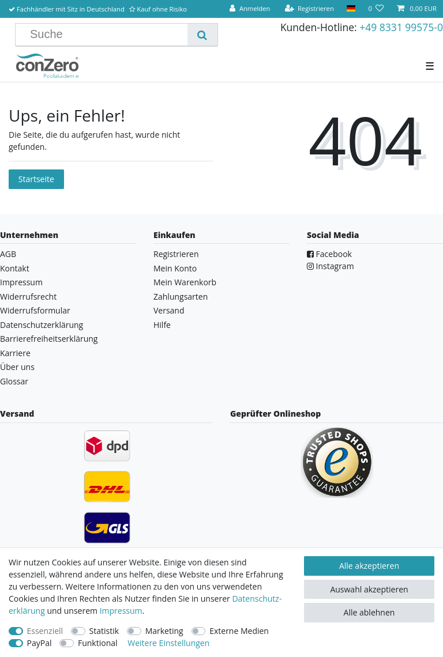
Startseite (36, 178)
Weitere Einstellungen (168, 642)
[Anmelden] (249, 9)
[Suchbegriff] (105, 35)
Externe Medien (239, 630)
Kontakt (14, 268)
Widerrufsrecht (28, 296)
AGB (8, 253)
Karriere (15, 353)
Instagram (330, 265)
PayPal (39, 642)
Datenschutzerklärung (41, 324)
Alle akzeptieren (369, 565)
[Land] (351, 9)
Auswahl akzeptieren (369, 589)
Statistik (104, 630)
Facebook (329, 253)
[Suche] (202, 35)
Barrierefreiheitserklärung (48, 338)
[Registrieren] (309, 9)
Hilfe (162, 324)
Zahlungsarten (180, 296)
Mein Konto (175, 268)
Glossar (14, 381)
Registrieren (176, 253)
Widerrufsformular (35, 310)
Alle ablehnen (369, 612)
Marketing (164, 630)
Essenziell (45, 630)
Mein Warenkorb (184, 282)
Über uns (17, 366)
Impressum (21, 282)
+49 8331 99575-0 (401, 27)
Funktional (98, 642)
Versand (169, 310)
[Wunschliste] (376, 9)
